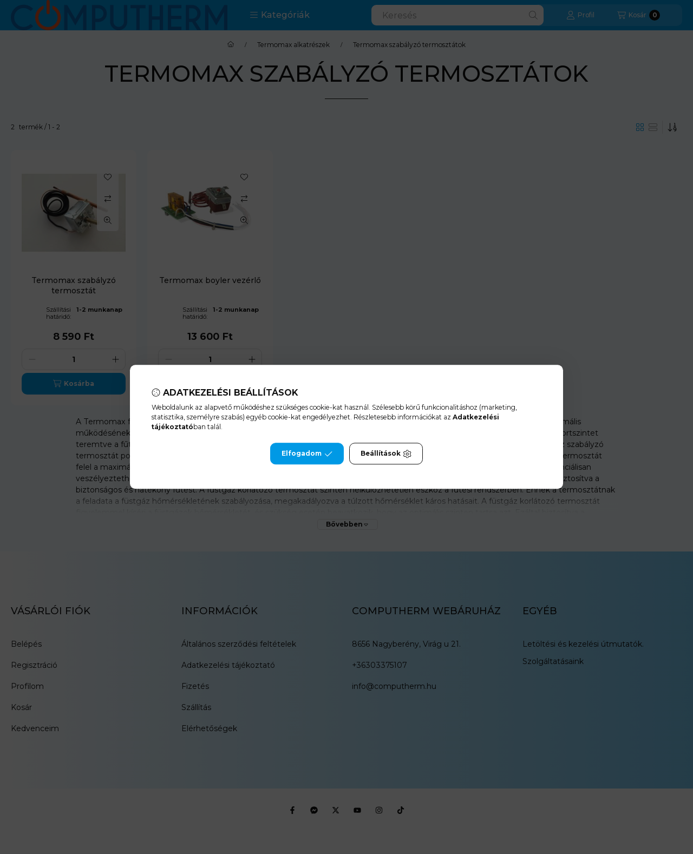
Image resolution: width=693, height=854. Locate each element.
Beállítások (386, 454)
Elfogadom (307, 454)
